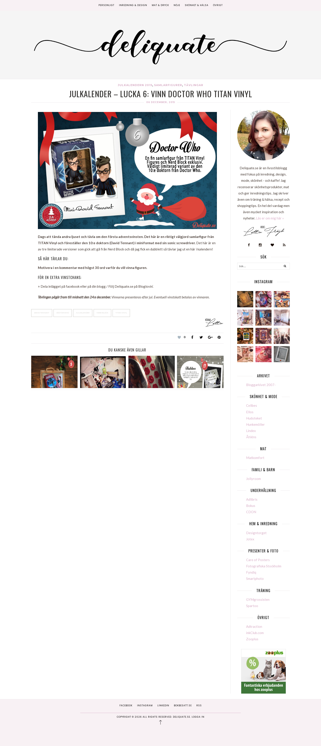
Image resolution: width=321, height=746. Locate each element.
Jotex (250, 539)
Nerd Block (102, 313)
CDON (251, 512)
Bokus (250, 506)
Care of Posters (258, 560)
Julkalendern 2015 (135, 85)
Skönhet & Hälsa (196, 5)
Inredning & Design (133, 5)
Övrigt (218, 5)
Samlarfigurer (168, 85)
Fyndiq (251, 572)
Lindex (251, 431)
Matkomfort (255, 458)
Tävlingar (193, 85)
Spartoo (252, 606)
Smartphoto (255, 579)
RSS (199, 705)
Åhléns (251, 437)
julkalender (82, 313)
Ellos (249, 412)
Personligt (106, 5)
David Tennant (41, 313)
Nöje (177, 5)
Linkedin (163, 705)
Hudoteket (254, 418)
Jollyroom (253, 479)
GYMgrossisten (258, 599)
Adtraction (254, 626)
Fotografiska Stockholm (263, 566)
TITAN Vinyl (121, 313)
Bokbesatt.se (183, 705)
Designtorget (256, 533)
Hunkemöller (255, 424)
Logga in (198, 717)
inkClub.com (255, 633)
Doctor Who (62, 313)
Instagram (145, 705)
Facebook (125, 705)
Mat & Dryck (160, 5)
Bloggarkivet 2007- (261, 385)
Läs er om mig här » (270, 218)
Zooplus (252, 639)
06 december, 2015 (160, 102)
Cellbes (251, 405)
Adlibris (251, 499)
